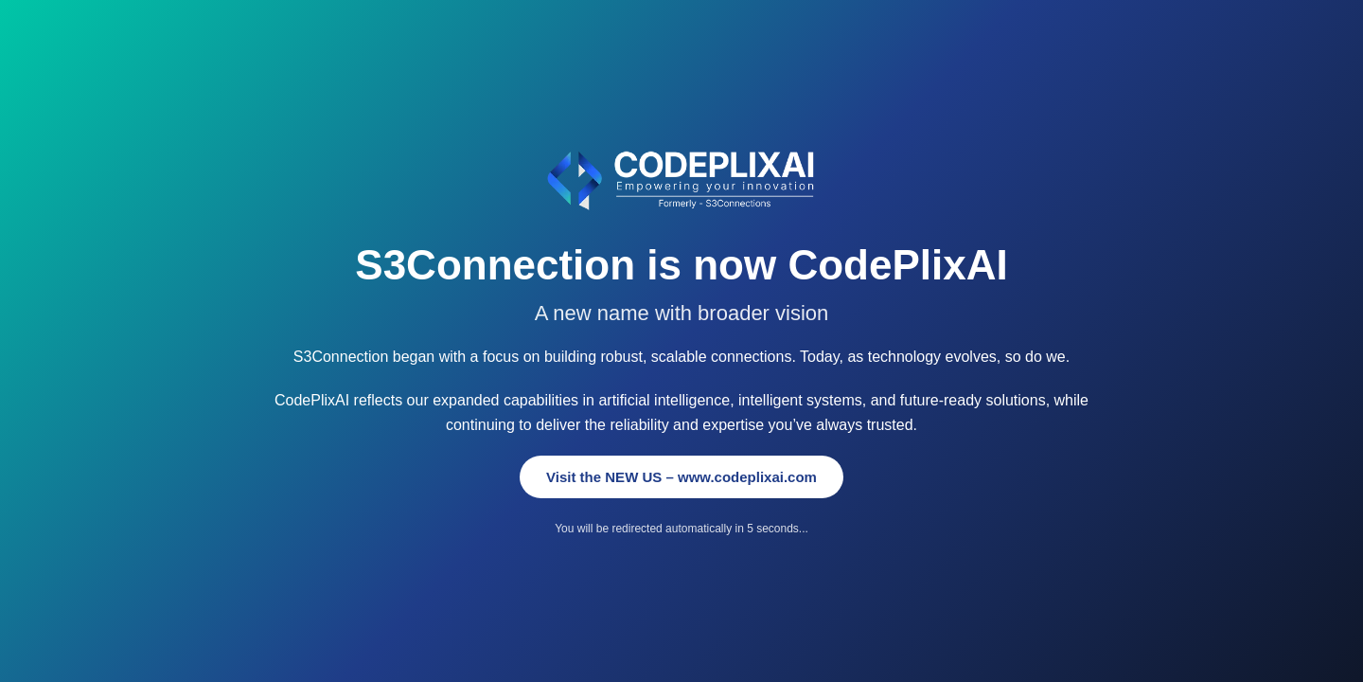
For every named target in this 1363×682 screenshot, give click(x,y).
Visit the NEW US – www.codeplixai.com (681, 477)
